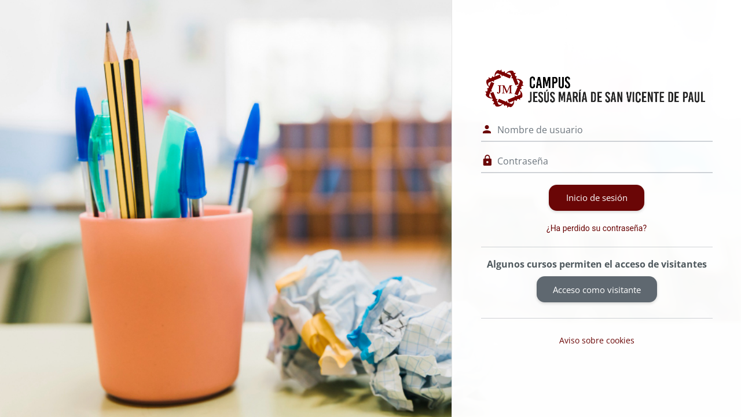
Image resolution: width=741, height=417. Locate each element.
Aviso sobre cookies (596, 340)
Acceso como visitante (597, 289)
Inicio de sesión (597, 197)
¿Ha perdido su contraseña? (596, 228)
